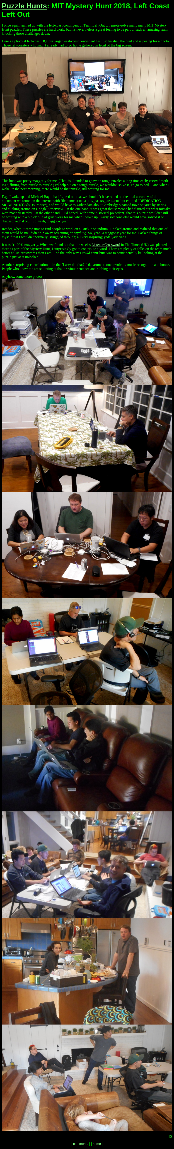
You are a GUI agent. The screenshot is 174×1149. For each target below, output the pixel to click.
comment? (80, 1144)
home (97, 1144)
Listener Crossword (106, 245)
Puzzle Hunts (24, 6)
